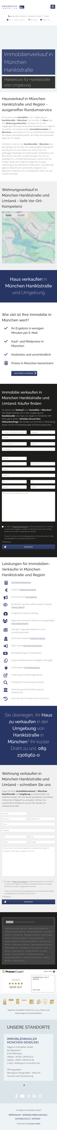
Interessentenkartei (19, 623)
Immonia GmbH (33, 1124)
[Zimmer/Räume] (14, 444)
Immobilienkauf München (35, 954)
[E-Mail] (42, 487)
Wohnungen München (36, 938)
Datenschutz (22, 1119)
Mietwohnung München (20, 938)
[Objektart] (42, 432)
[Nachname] (42, 463)
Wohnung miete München (29, 941)
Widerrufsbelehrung (34, 1115)
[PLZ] (14, 481)
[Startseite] (13, 7)
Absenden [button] (28, 547)
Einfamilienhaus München (13, 957)
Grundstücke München (34, 932)
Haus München (24, 948)
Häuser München (36, 948)
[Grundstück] (28, 449)
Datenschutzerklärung (20, 527)
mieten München (18, 951)
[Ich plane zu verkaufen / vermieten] (14, 432)
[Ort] (42, 481)
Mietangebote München (32, 935)
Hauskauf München (18, 954)
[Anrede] (14, 458)
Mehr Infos (49, 971)
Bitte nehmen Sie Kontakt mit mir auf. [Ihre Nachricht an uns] (28, 507)
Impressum (14, 1115)
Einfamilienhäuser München (33, 957)
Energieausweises (32, 667)
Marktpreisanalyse (28, 589)
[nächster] (52, 1059)
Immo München (17, 935)
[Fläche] (42, 444)
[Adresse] (28, 437)
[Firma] (28, 469)
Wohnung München (11, 948)
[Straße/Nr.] (28, 475)
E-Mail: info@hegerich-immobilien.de (23, 1063)
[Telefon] (14, 487)
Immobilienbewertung (21, 582)
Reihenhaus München (12, 941)
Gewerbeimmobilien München (15, 932)
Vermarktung (31, 597)
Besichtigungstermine (32, 645)
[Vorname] (14, 463)
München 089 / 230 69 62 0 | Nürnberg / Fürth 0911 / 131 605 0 (29, 16)
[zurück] (4, 1059)
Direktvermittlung (37, 638)
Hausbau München (18, 961)
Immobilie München (31, 951)
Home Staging (18, 607)
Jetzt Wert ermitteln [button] (23, 373)
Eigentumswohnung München (38, 928)
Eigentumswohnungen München (16, 928)
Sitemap (36, 1119)
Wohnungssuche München (21, 944)
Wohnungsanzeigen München (41, 944)
